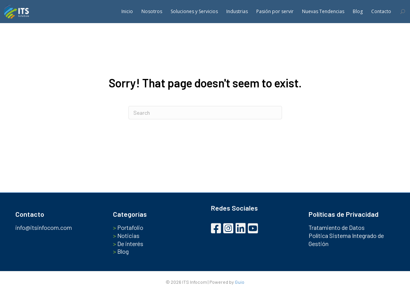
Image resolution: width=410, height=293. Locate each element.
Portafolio (128, 227)
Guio (239, 282)
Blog (121, 251)
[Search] (205, 112)
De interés (128, 243)
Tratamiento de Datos (337, 227)
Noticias (126, 235)
